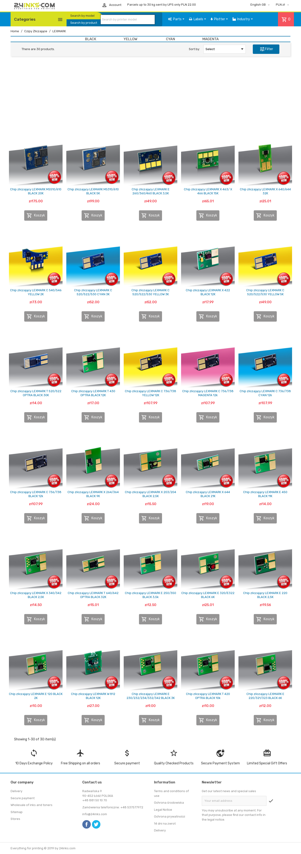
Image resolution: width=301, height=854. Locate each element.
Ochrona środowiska (169, 802)
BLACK (90, 39)
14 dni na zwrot (165, 823)
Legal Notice (163, 809)
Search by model (82, 15)
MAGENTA (210, 39)
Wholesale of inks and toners (31, 805)
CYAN (170, 39)
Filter (266, 49)
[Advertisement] (150, 96)
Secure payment (23, 798)
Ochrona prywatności (169, 816)
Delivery (16, 791)
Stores (15, 819)
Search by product (83, 22)
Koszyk (36, 215)
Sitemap (17, 812)
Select (225, 49)
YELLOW (130, 39)
